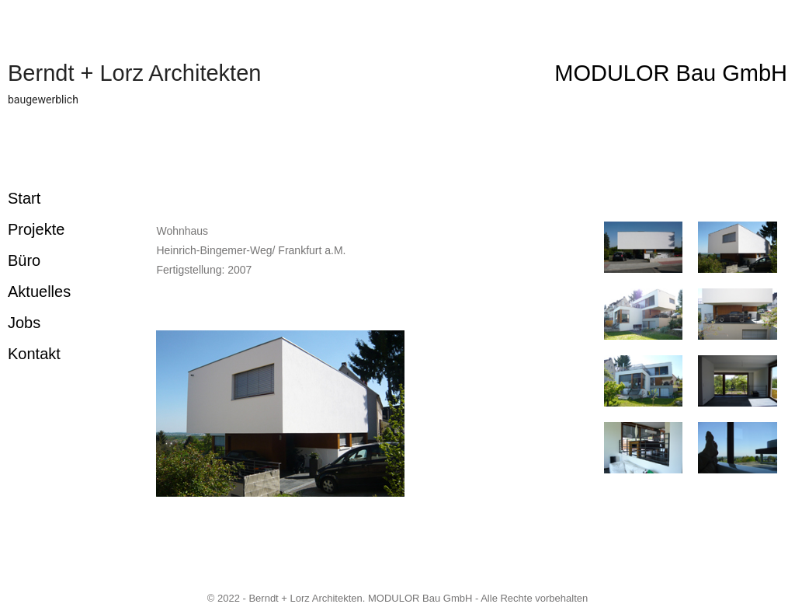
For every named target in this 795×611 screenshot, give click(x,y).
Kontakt (34, 353)
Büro (24, 260)
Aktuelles (39, 291)
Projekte (36, 229)
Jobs (24, 322)
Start (24, 198)
